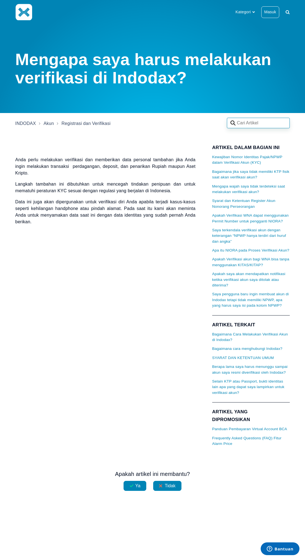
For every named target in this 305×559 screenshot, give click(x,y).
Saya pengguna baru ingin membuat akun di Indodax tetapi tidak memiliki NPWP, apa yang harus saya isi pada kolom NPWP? (250, 299)
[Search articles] (258, 123)
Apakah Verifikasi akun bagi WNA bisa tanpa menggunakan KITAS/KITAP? (250, 262)
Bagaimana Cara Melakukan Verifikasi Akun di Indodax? (250, 337)
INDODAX (25, 123)
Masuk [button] (270, 12)
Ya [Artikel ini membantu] (137, 485)
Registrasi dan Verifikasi (86, 123)
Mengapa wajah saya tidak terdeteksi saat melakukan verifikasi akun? (248, 189)
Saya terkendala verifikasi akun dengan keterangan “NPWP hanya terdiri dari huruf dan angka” (249, 235)
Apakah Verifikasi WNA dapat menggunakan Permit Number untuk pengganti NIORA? (250, 218)
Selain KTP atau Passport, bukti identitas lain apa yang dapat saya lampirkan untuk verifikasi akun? (248, 387)
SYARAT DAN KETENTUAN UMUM (243, 358)
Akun (48, 123)
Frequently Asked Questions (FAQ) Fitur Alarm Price (247, 441)
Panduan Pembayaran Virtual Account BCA (249, 429)
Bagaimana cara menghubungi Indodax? (247, 349)
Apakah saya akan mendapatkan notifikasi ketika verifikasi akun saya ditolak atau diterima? (248, 279)
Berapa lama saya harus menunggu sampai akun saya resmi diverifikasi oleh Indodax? (250, 369)
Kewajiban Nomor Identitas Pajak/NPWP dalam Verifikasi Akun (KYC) (247, 160)
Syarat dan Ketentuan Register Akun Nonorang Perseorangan (243, 203)
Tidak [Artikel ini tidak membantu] (170, 485)
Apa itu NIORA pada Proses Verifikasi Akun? (250, 250)
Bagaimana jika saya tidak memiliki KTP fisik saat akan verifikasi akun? (250, 174)
